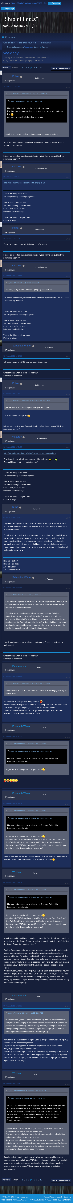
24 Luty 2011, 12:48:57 (11, 87)
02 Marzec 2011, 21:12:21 (12, 804)
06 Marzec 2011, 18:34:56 (12, 1084)
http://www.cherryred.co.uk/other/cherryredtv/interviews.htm (30, 453)
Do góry (6, 1180)
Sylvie (36, 47)
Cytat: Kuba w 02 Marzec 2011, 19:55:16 (24, 595)
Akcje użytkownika (61, 68)
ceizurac (17, 166)
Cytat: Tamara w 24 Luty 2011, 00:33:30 (25, 101)
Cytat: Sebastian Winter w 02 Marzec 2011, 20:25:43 (29, 684)
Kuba (15, 507)
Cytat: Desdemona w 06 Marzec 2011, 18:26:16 (27, 1091)
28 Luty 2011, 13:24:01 (11, 177)
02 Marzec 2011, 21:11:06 (12, 737)
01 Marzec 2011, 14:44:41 (12, 276)
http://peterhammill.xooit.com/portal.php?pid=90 (24, 183)
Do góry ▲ (68, 1197)
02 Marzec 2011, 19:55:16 (12, 517)
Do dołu (6, 68)
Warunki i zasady (56, 1197)
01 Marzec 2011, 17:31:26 (12, 447)
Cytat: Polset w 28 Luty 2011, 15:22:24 (23, 283)
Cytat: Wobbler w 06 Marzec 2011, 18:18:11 (25, 1013)
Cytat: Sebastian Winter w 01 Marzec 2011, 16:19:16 (29, 401)
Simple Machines (21, 1197)
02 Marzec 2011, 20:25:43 (12, 588)
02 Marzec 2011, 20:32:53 (12, 677)
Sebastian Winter (21, 345)
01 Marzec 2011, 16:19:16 (12, 356)
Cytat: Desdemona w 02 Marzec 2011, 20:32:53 (27, 744)
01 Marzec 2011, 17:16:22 (12, 394)
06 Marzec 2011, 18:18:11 (12, 883)
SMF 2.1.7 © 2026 (8, 1197)
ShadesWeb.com (21, 1200)
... (25, 68)
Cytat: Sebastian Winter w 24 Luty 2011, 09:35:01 (28, 94)
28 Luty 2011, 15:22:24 (11, 238)
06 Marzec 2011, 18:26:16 (12, 1006)
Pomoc (46, 1197)
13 (41, 68)
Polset (15, 76)
